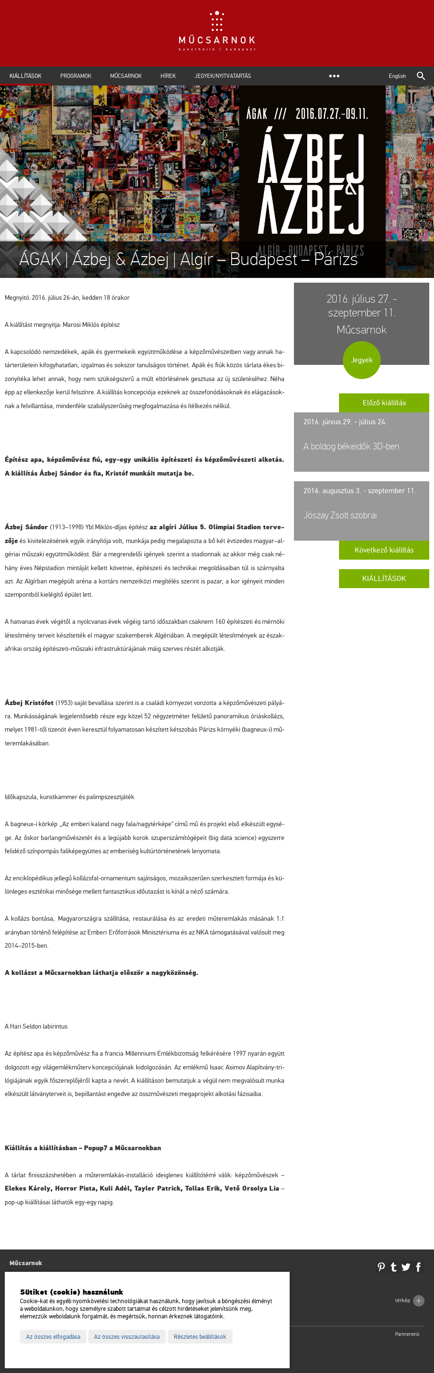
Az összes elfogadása (53, 1337)
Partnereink (407, 1334)
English (397, 76)
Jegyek (362, 360)
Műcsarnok (126, 76)
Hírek (168, 76)
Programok (75, 76)
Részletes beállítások (200, 1337)
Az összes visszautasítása (127, 1337)
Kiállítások (25, 76)
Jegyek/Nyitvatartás (223, 76)
